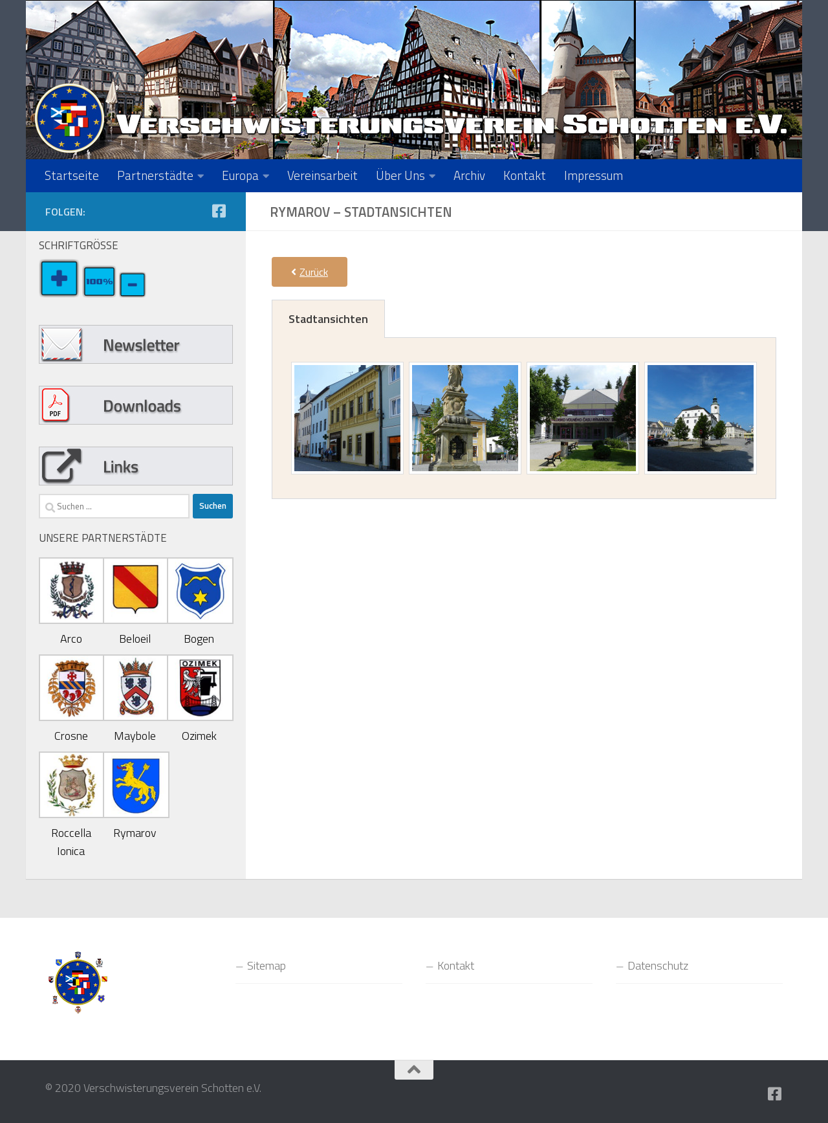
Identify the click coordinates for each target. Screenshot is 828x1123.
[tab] (328, 319)
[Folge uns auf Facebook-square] (218, 211)
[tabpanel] (524, 418)
